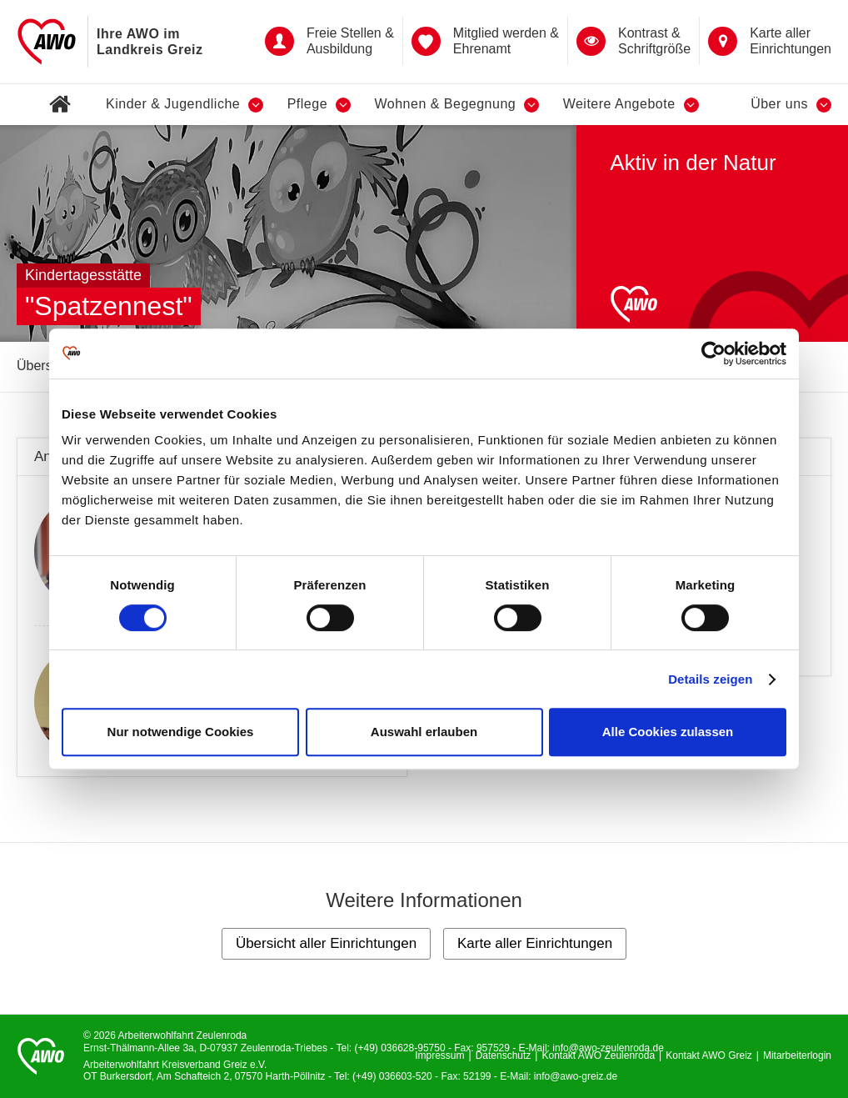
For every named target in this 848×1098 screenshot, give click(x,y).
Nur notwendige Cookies (180, 731)
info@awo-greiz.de (575, 1076)
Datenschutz (503, 1055)
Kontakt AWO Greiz (709, 1055)
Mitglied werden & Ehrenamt (485, 41)
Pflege (319, 105)
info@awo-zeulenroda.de (608, 1048)
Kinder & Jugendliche (184, 105)
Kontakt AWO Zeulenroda (598, 1055)
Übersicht (45, 365)
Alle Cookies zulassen (668, 731)
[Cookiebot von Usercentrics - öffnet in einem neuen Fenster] (713, 353)
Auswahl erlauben (424, 731)
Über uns (791, 105)
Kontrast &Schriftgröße (633, 41)
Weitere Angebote (631, 105)
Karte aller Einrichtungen (769, 41)
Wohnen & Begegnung (456, 105)
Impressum (439, 1055)
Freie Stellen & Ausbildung (329, 41)
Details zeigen (710, 679)
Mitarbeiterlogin (797, 1055)
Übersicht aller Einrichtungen (326, 943)
